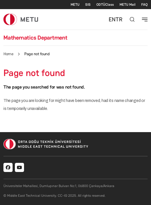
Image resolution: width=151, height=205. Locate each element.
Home (8, 53)
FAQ (144, 4)
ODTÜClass (105, 4)
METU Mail (128, 4)
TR (119, 19)
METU (75, 4)
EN (112, 19)
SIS (88, 4)
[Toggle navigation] (145, 19)
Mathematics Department (35, 37)
